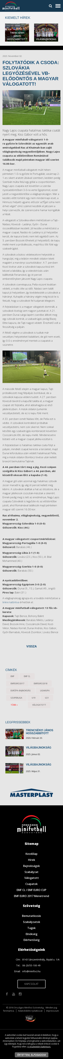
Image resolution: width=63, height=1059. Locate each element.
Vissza (31, 646)
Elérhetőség (31, 940)
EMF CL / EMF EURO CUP (31, 890)
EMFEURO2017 (17, 683)
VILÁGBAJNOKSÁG (38, 747)
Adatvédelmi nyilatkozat (30, 1010)
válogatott (39, 704)
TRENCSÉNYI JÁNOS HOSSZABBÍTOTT (39, 732)
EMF (12, 676)
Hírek (31, 860)
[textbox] (31, 151)
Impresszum (52, 1010)
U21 (47, 697)
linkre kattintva (11, 602)
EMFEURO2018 (40, 683)
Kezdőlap (31, 854)
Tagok (31, 928)
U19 (33, 697)
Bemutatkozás (31, 916)
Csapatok (31, 884)
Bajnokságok (31, 866)
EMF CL (27, 676)
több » (14, 704)
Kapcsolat (31, 983)
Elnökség (31, 934)
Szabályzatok (31, 922)
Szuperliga (16, 697)
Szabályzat (31, 872)
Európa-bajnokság (21, 690)
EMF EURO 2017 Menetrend (31, 896)
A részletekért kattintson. (39, 1046)
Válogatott (31, 878)
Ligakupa (45, 690)
